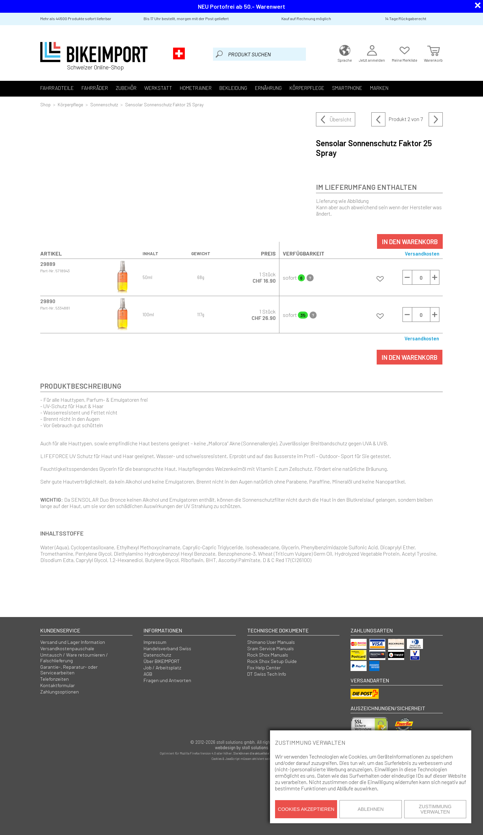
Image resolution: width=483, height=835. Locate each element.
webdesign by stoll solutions (241, 747)
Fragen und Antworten (167, 680)
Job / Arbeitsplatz (162, 667)
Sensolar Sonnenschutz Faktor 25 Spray (164, 104)
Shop (45, 104)
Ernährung (268, 88)
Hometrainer (196, 88)
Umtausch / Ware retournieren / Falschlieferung (74, 657)
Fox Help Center (264, 667)
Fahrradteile (57, 88)
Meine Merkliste (404, 52)
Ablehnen (371, 809)
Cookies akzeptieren (306, 809)
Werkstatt (158, 88)
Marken (379, 88)
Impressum (155, 642)
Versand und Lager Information (72, 642)
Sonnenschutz (104, 104)
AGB (148, 674)
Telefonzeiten (54, 679)
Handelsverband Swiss (167, 648)
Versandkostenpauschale (67, 648)
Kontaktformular (57, 685)
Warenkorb (433, 52)
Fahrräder (95, 88)
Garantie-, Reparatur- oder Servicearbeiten (69, 669)
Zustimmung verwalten (435, 809)
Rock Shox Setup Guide (272, 661)
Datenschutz (157, 655)
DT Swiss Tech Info (266, 674)
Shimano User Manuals (271, 642)
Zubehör (126, 88)
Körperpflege (306, 88)
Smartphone (347, 88)
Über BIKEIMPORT (162, 661)
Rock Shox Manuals (267, 655)
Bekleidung (233, 88)
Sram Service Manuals (270, 648)
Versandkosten (422, 253)
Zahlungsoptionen (59, 691)
